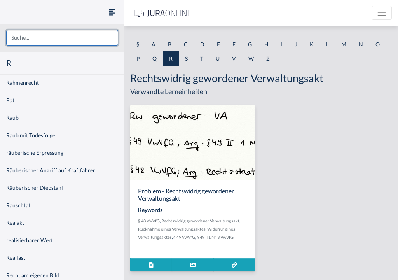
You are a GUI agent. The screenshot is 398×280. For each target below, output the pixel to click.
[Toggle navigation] (382, 13)
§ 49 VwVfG (184, 237)
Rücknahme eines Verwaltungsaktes (172, 228)
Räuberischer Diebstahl (34, 187)
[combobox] (62, 38)
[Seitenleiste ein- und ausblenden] (112, 12)
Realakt (15, 222)
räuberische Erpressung (34, 152)
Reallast (15, 257)
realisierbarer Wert (29, 240)
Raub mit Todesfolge (30, 135)
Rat (10, 100)
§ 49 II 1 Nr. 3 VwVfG (215, 237)
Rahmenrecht (22, 82)
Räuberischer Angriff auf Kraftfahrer (50, 170)
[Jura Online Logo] (163, 13)
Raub (12, 117)
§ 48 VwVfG (149, 220)
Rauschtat (18, 205)
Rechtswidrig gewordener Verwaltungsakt (200, 220)
